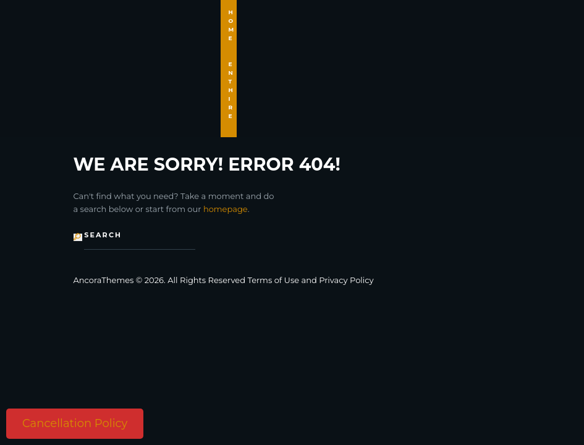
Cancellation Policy (74, 423)
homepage (225, 209)
